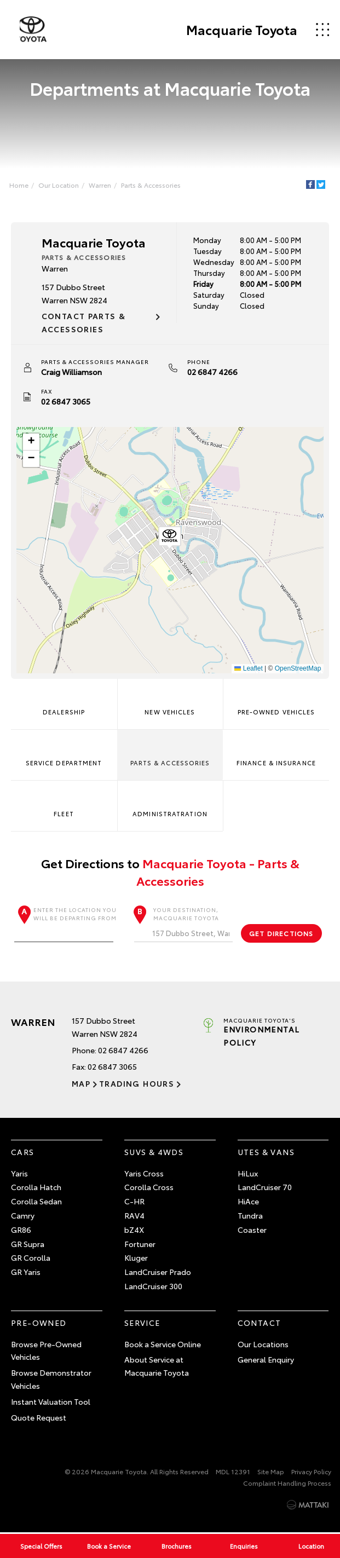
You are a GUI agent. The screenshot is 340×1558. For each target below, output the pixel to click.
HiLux (248, 1173)
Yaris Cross (144, 1173)
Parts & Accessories (151, 184)
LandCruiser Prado (157, 1272)
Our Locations (263, 1343)
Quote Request (38, 1417)
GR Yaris (26, 1272)
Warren (100, 184)
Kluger (136, 1258)
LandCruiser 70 (265, 1187)
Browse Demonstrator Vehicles (51, 1379)
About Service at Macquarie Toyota (156, 1366)
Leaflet (248, 668)
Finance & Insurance (276, 750)
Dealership (64, 699)
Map (81, 1083)
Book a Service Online (162, 1343)
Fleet (64, 801)
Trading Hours (136, 1083)
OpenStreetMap (297, 668)
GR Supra (27, 1243)
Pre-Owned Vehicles (276, 699)
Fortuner (139, 1243)
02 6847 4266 (212, 371)
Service (142, 1322)
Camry (22, 1215)
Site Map (270, 1471)
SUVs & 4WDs (153, 1151)
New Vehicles (170, 699)
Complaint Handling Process (287, 1482)
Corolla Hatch (36, 1187)
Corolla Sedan (36, 1201)
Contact (259, 1322)
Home (19, 184)
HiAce (248, 1201)
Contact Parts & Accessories (84, 323)
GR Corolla (30, 1258)
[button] (169, 538)
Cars (22, 1151)
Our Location (59, 184)
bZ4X (134, 1229)
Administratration (170, 801)
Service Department (64, 750)
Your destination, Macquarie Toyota (183, 923)
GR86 (21, 1229)
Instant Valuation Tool (50, 1401)
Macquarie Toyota (241, 29)
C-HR (134, 1201)
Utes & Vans (266, 1151)
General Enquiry (266, 1359)
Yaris (19, 1173)
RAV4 (134, 1215)
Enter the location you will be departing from (65, 923)
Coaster (252, 1229)
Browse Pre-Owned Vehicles (46, 1350)
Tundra (250, 1215)
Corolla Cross (149, 1187)
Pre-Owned (39, 1322)
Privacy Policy (311, 1471)
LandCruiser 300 (153, 1286)
